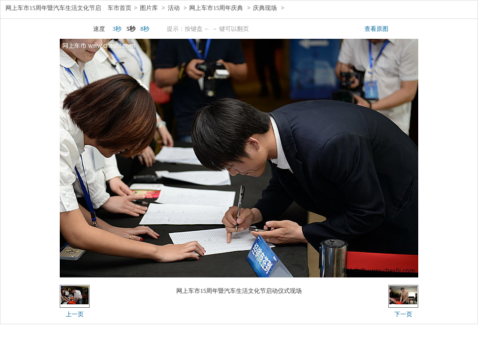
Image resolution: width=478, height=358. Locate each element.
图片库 (149, 7)
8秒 (144, 28)
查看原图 (376, 28)
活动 (174, 7)
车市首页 (119, 7)
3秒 (117, 28)
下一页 (403, 314)
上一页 (75, 314)
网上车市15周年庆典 (216, 7)
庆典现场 (265, 7)
